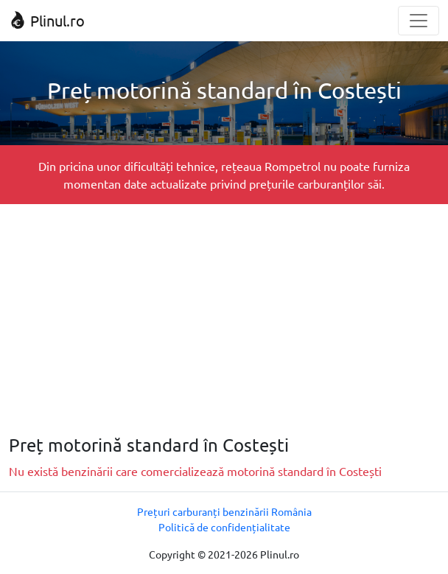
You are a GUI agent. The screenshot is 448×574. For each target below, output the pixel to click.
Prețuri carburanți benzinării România (224, 511)
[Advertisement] (224, 319)
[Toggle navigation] (418, 20)
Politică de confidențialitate (224, 526)
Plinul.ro (47, 20)
